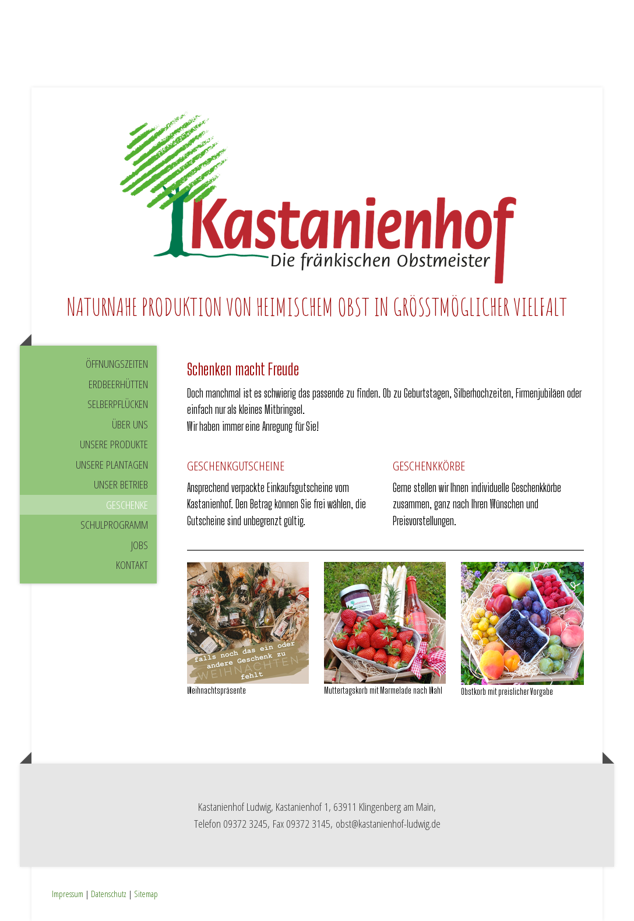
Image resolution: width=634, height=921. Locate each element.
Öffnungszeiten (117, 363)
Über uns (130, 424)
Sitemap (146, 893)
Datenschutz (108, 893)
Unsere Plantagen (112, 464)
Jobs (139, 545)
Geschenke (127, 504)
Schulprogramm (114, 524)
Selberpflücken (117, 404)
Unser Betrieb (121, 484)
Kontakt (132, 564)
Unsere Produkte (114, 444)
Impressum (67, 893)
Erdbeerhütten (118, 384)
